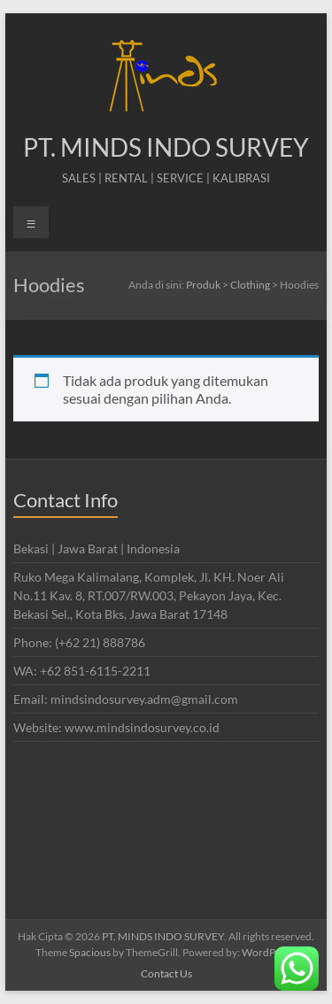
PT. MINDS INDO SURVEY (166, 147)
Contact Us (166, 973)
